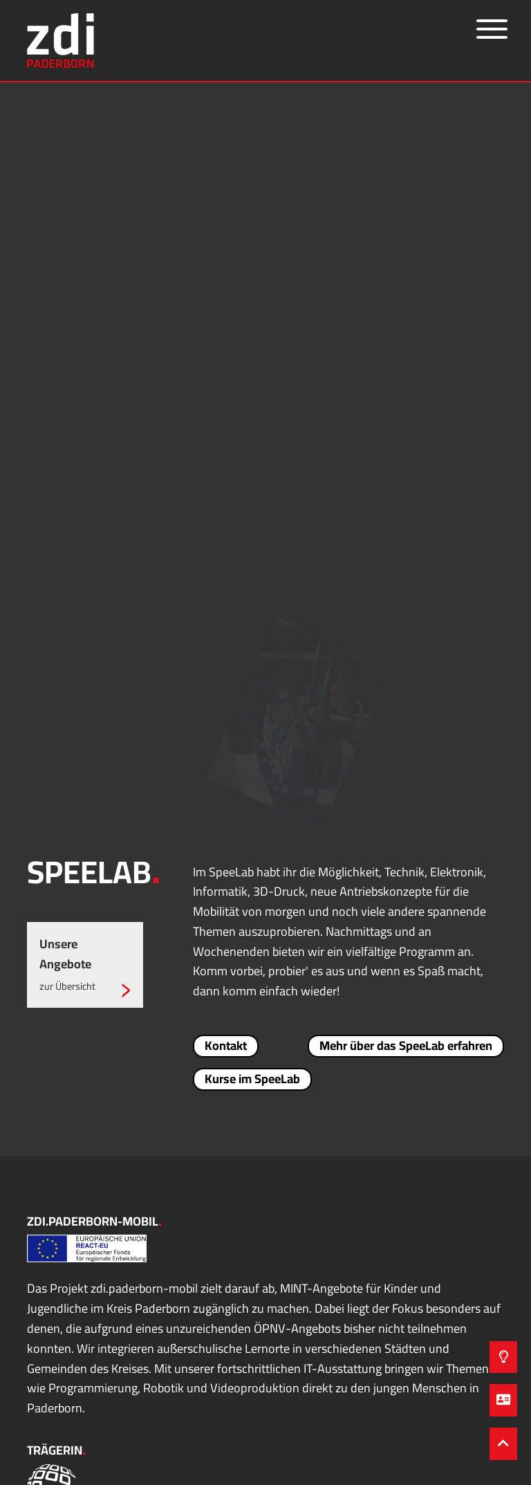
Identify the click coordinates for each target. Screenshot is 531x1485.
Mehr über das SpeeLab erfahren (405, 1046)
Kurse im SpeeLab (252, 1079)
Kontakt (226, 1046)
